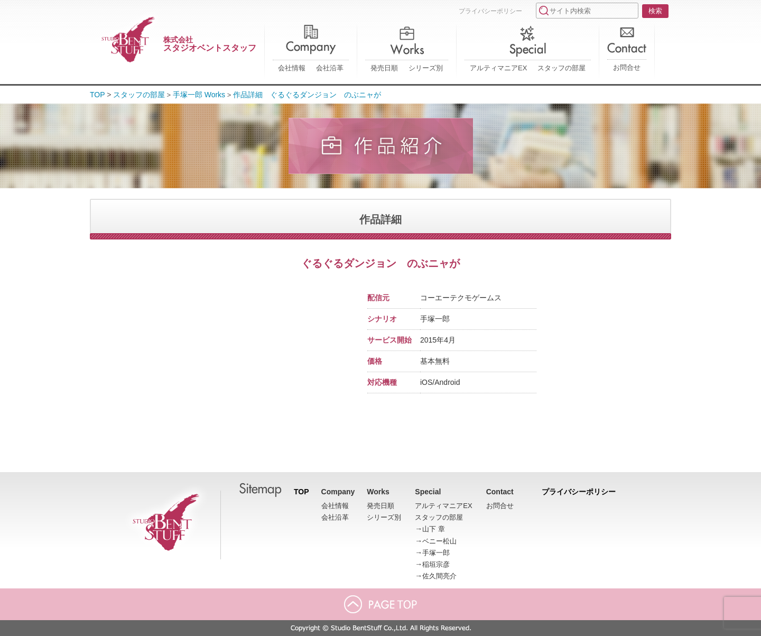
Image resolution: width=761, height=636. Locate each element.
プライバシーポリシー (490, 11)
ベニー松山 (439, 541)
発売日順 (384, 68)
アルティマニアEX (498, 68)
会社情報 (291, 68)
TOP (97, 94)
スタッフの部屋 (561, 68)
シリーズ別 (426, 68)
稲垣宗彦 (436, 564)
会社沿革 (330, 68)
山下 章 (433, 529)
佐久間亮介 (439, 576)
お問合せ (627, 67)
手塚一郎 (436, 553)
